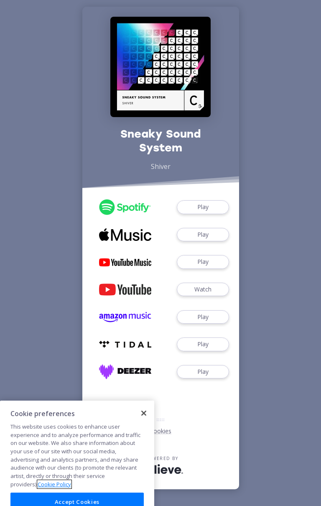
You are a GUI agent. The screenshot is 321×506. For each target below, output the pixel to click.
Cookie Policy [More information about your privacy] (54, 492)
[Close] (144, 421)
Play (202, 207)
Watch (202, 289)
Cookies (160, 431)
